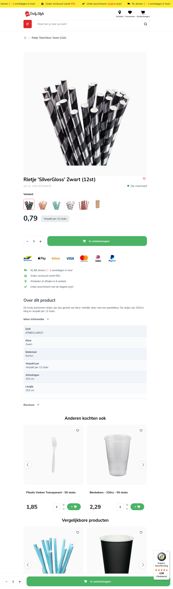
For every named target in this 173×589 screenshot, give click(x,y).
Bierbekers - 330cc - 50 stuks (109, 492)
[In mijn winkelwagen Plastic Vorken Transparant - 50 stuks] (74, 506)
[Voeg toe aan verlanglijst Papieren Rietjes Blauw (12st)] (78, 532)
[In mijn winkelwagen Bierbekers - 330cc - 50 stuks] (137, 506)
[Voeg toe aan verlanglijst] (144, 178)
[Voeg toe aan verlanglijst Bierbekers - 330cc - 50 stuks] (141, 430)
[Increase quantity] (63, 504)
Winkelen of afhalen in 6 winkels (48, 281)
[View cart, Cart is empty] (143, 14)
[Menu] (167, 553)
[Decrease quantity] (63, 508)
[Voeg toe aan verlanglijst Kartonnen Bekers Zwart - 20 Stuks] (141, 532)
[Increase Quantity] (41, 241)
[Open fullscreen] (85, 114)
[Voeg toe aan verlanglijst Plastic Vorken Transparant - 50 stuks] (78, 430)
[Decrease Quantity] (27, 241)
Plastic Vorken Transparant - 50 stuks (51, 492)
